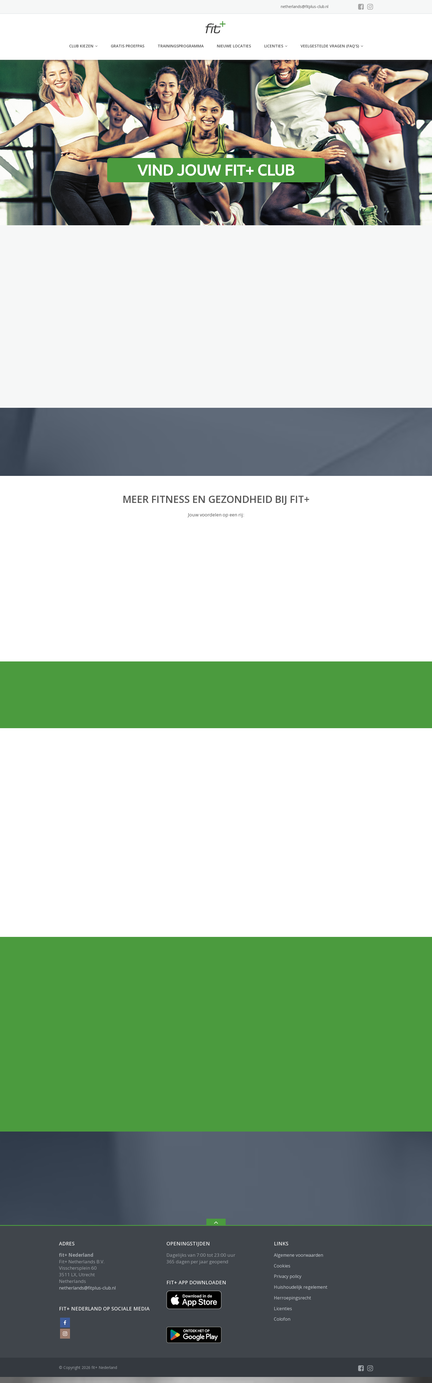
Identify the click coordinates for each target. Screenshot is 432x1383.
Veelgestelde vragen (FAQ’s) (330, 46)
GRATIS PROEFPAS (127, 46)
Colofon (282, 1319)
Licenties (273, 46)
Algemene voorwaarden (298, 1255)
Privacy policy (287, 1276)
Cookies (282, 1266)
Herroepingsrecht (292, 1298)
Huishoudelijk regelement (300, 1287)
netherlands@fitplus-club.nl (304, 6)
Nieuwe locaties (234, 46)
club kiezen (81, 46)
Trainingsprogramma (181, 46)
